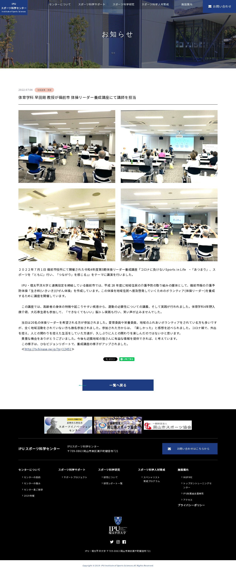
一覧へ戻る (118, 385)
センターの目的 (32, 478)
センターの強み (32, 484)
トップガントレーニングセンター (197, 486)
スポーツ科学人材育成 (155, 4)
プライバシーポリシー (191, 506)
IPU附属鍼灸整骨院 (193, 494)
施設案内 (186, 4)
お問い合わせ (222, 6)
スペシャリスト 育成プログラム (151, 480)
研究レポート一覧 (113, 484)
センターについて (60, 4)
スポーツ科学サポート (91, 4)
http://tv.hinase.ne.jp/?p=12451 (48, 349)
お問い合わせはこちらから (193, 449)
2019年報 (29, 496)
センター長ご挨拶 (33, 490)
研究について (111, 478)
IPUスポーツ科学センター (14, 7)
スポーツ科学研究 (123, 4)
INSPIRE (187, 478)
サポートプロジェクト (75, 478)
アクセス (187, 500)
